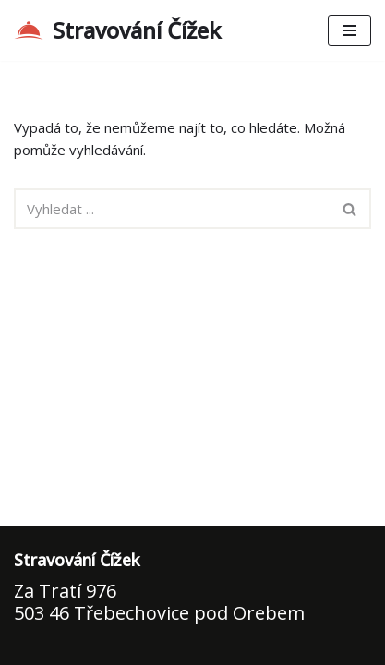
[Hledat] (172, 208)
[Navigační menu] (349, 30)
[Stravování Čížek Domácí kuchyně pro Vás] (117, 30)
